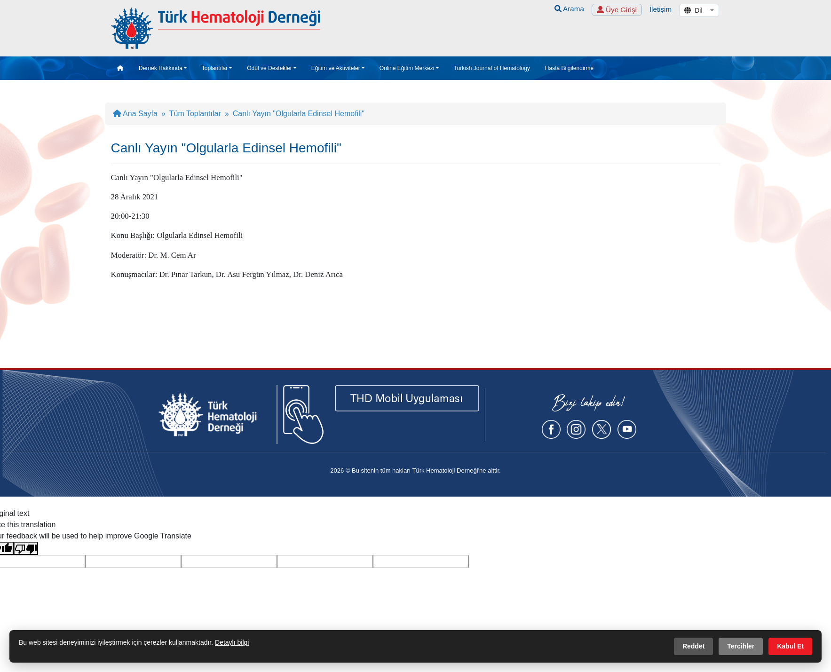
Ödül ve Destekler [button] (269, 68)
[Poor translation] (26, 548)
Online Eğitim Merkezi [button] (407, 68)
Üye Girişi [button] (617, 10)
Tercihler (740, 646)
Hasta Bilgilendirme (569, 68)
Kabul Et (790, 646)
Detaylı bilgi (232, 642)
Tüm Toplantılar (195, 114)
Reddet (693, 646)
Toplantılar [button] (215, 68)
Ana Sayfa (135, 114)
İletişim (660, 9)
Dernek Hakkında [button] (160, 68)
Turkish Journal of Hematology (492, 68)
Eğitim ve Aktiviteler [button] (335, 68)
